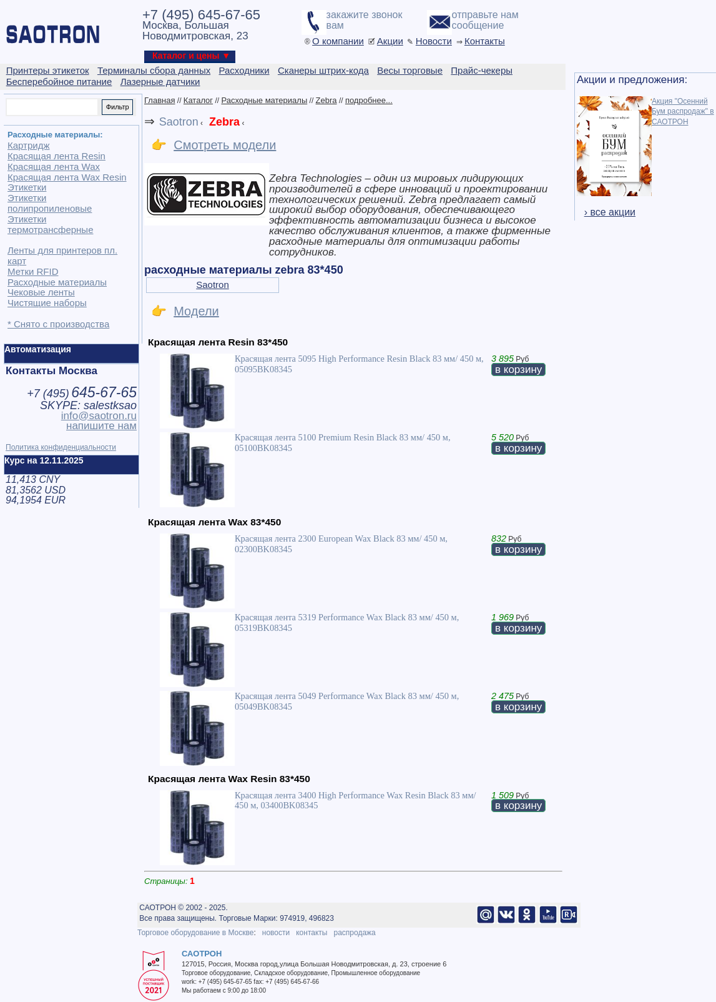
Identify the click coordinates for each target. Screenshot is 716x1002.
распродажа (354, 932)
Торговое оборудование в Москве (195, 932)
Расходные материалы (264, 100)
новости (276, 932)
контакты (311, 932)
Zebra (326, 100)
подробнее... (369, 100)
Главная (159, 100)
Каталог (198, 100)
